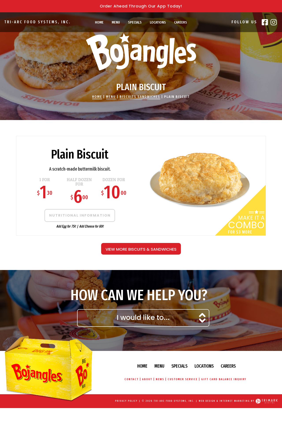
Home (99, 22)
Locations (158, 22)
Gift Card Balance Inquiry (225, 379)
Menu (116, 22)
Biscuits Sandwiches (140, 97)
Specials (135, 22)
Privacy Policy (126, 401)
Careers (180, 22)
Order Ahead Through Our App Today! (141, 6)
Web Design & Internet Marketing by (226, 401)
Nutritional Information (77, 215)
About (146, 379)
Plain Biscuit (177, 97)
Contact (130, 379)
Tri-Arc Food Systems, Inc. (36, 22)
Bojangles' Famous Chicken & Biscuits (141, 52)
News (159, 379)
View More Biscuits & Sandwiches (141, 249)
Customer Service (182, 379)
